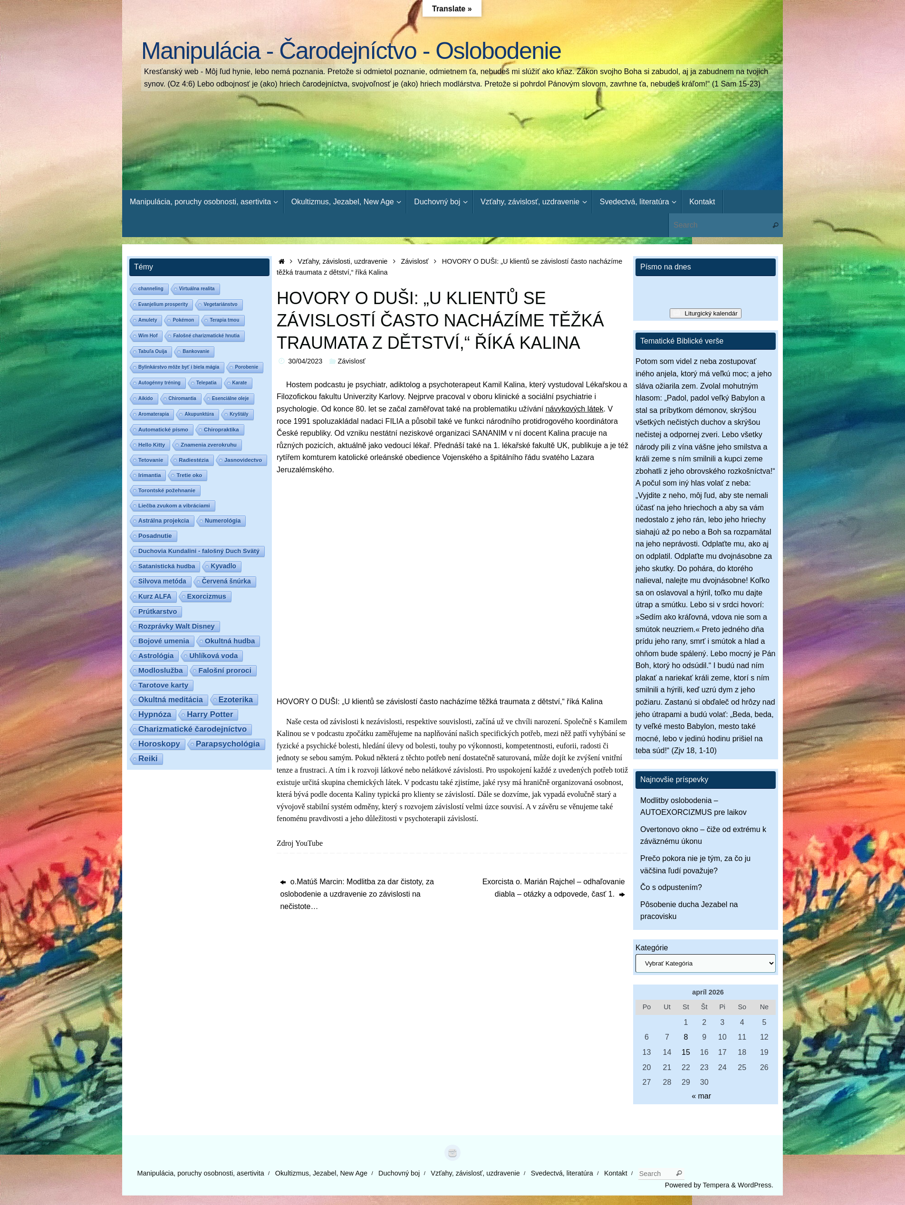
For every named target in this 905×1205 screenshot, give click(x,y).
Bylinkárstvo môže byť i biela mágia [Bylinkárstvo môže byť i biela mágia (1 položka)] (178, 367)
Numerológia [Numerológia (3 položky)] (223, 520)
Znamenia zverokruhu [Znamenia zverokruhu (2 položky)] (209, 445)
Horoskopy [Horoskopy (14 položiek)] (159, 743)
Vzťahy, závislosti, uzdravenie (342, 261)
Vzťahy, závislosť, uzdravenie (475, 1173)
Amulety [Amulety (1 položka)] (147, 320)
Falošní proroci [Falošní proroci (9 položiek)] (224, 670)
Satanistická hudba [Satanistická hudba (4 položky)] (166, 566)
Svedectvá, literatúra (562, 1173)
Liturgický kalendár (711, 313)
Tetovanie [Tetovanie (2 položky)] (150, 460)
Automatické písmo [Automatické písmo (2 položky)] (163, 429)
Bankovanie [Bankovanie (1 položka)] (196, 351)
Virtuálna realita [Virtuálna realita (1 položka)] (197, 288)
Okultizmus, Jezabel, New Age (321, 1173)
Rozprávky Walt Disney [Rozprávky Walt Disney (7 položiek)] (176, 626)
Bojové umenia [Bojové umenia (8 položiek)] (163, 641)
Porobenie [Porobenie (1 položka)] (246, 367)
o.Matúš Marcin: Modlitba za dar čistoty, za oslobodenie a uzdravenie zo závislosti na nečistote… (356, 894)
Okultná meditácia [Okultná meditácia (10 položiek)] (170, 700)
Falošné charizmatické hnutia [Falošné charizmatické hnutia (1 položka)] (206, 335)
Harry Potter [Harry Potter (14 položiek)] (210, 714)
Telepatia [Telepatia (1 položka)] (206, 382)
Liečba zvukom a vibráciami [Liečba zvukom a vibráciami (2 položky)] (174, 505)
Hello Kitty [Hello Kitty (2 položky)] (151, 445)
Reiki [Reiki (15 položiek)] (148, 758)
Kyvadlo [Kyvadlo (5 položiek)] (223, 566)
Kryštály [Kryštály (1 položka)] (239, 414)
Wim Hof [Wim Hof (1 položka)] (147, 335)
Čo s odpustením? (671, 887)
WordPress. (755, 1185)
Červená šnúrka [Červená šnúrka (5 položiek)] (226, 581)
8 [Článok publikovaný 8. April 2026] (686, 1037)
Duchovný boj (399, 1173)
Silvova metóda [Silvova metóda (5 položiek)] (162, 581)
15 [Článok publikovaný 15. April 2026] (686, 1052)
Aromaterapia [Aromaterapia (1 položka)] (153, 414)
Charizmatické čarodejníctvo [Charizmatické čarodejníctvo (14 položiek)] (192, 729)
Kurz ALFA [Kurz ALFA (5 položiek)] (155, 596)
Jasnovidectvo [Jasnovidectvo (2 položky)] (243, 460)
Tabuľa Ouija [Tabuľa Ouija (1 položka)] (152, 351)
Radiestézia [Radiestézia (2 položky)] (194, 460)
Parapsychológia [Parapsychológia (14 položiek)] (228, 743)
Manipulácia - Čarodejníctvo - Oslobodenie (351, 51)
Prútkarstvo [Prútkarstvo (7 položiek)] (157, 611)
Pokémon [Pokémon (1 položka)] (183, 320)
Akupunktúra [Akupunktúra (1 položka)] (199, 414)
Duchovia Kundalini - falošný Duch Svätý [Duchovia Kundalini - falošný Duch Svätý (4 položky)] (199, 551)
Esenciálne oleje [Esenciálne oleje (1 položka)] (230, 398)
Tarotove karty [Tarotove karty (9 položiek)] (163, 685)
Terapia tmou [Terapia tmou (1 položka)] (224, 320)
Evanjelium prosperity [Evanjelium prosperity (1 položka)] (163, 304)
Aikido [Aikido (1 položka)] (145, 398)
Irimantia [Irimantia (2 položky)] (149, 475)
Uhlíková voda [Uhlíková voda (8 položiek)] (213, 655)
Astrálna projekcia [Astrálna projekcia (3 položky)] (163, 520)
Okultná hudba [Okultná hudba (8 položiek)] (230, 641)
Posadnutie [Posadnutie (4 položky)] (155, 535)
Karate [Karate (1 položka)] (239, 382)
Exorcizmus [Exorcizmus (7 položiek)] (206, 596)
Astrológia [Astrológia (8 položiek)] (155, 655)
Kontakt (615, 1173)
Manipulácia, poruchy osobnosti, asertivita (200, 1173)
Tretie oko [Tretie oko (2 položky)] (189, 475)
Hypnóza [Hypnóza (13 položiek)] (154, 714)
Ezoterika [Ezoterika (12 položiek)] (236, 699)
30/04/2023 (305, 361)
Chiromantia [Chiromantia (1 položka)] (182, 398)
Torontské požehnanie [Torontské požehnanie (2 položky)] (166, 490)
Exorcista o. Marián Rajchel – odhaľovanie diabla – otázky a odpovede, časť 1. (553, 888)
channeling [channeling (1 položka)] (151, 288)
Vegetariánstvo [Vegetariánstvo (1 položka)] (220, 304)
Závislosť (415, 261)
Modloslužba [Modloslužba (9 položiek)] (160, 670)
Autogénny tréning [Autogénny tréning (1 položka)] (159, 382)
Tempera (716, 1185)
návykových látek (575, 409)
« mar (701, 1096)
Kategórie (651, 948)
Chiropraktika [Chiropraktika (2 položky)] (221, 429)
